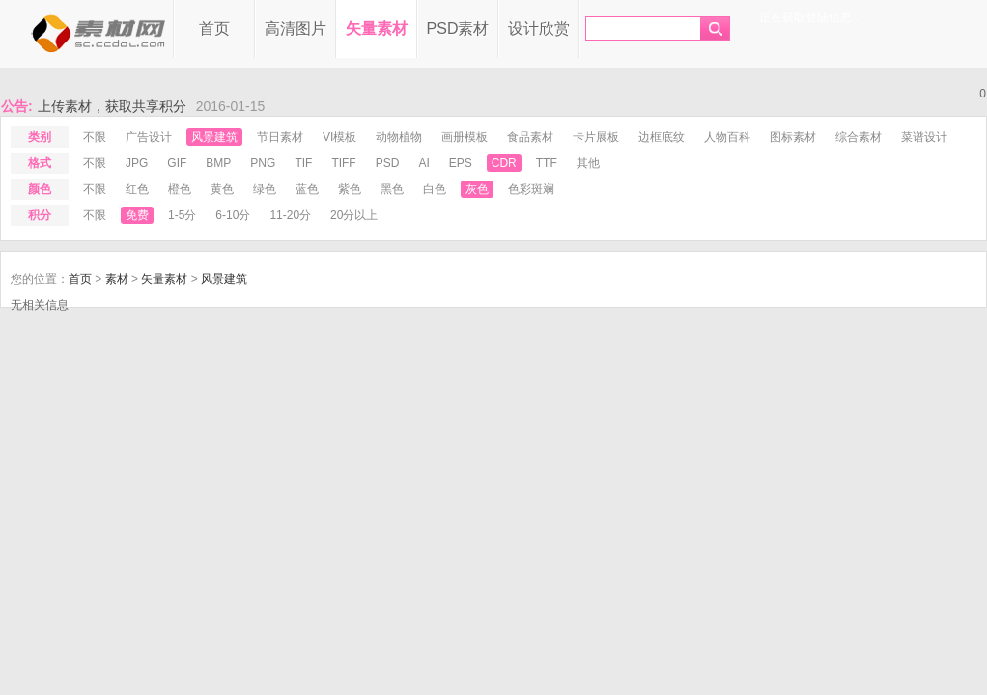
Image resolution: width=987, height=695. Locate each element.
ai (423, 163)
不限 (94, 137)
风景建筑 (214, 137)
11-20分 (290, 215)
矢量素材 (377, 28)
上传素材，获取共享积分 (112, 106)
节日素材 (280, 137)
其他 (588, 163)
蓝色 (307, 189)
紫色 (349, 189)
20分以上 (354, 215)
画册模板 (464, 137)
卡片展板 (596, 137)
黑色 (392, 189)
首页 (214, 28)
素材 (116, 279)
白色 (434, 189)
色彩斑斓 (531, 189)
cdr (504, 163)
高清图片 (295, 28)
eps (460, 163)
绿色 (264, 189)
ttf (546, 163)
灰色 (477, 189)
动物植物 (399, 137)
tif (303, 163)
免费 (137, 215)
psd (388, 163)
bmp (218, 163)
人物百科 (727, 137)
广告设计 (149, 137)
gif (176, 163)
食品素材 (530, 137)
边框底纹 (661, 137)
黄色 (222, 189)
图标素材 (793, 137)
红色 (137, 189)
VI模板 (339, 137)
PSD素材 (458, 28)
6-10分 (232, 215)
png (262, 163)
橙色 (179, 189)
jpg (137, 163)
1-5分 (182, 215)
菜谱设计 (924, 137)
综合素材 (858, 137)
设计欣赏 (539, 28)
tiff (343, 163)
